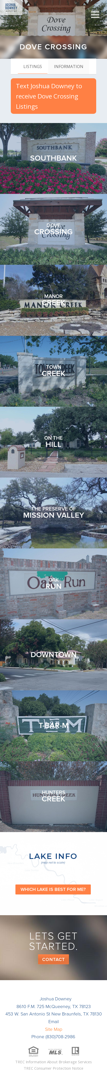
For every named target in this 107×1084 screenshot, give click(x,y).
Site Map (53, 1029)
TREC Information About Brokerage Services (53, 1061)
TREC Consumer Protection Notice (53, 1068)
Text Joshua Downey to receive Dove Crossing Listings (49, 96)
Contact (53, 959)
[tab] (32, 66)
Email (53, 1021)
